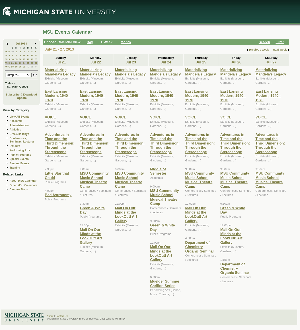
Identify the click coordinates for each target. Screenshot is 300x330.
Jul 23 (131, 62)
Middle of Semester (158, 171)
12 (32, 55)
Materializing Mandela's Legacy (60, 72)
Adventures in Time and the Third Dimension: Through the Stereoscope (59, 143)
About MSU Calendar (23, 180)
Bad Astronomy (58, 195)
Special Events (19, 159)
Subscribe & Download (21, 94)
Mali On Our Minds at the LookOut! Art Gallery (91, 236)
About (50, 316)
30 (12, 51)
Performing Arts (20, 150)
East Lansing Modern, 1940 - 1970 (57, 95)
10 (24, 55)
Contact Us (61, 316)
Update (22, 98)
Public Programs (20, 154)
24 (24, 63)
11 (28, 55)
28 (12, 66)
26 (32, 63)
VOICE (50, 117)
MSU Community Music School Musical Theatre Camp (94, 179)
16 (20, 59)
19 (32, 59)
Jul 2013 (21, 43)
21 (12, 63)
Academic (16, 120)
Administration (19, 125)
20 (36, 59)
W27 (7, 51)
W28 (7, 55)
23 (20, 63)
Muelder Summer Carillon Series (164, 283)
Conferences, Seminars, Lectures (22, 140)
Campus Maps (19, 189)
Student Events (19, 163)
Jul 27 (271, 62)
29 (16, 66)
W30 (7, 63)
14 (12, 59)
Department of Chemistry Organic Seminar (199, 246)
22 (16, 63)
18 (28, 59)
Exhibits (15, 146)
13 (36, 55)
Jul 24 (166, 62)
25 (28, 63)
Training (15, 167)
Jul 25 (201, 62)
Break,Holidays (19, 134)
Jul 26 (236, 62)
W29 (7, 59)
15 (16, 59)
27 (36, 63)
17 (24, 59)
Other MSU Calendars (23, 185)
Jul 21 (60, 62)
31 (24, 66)
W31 (7, 66)
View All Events (19, 116)
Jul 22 (96, 62)
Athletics (15, 129)
